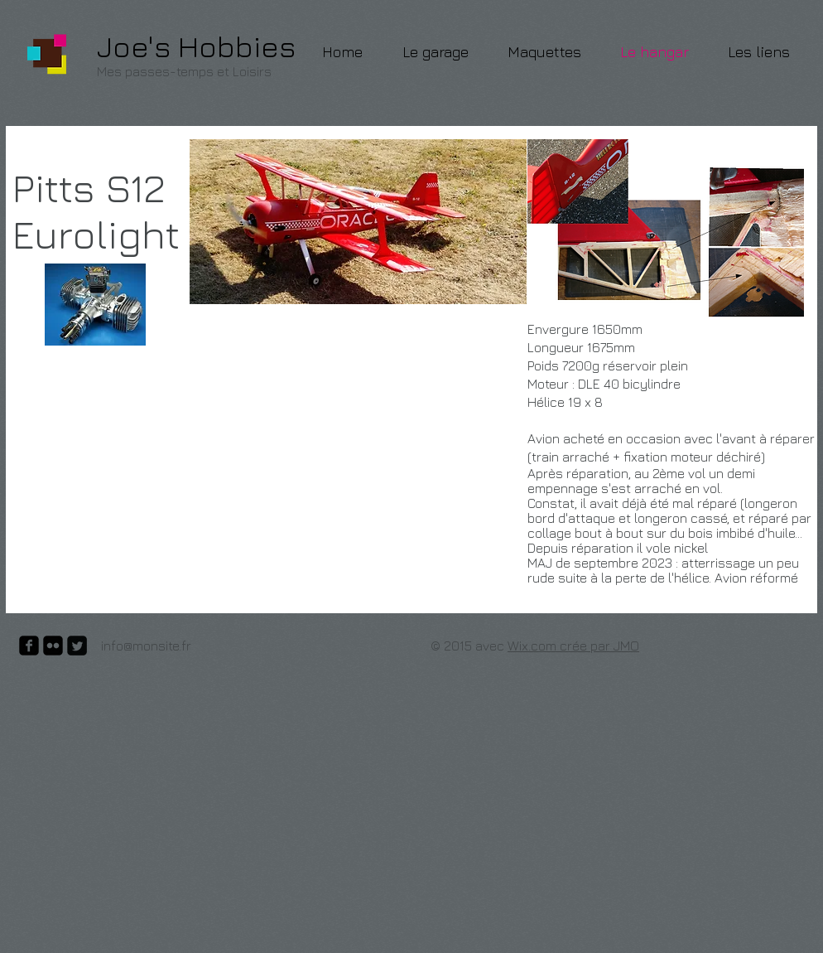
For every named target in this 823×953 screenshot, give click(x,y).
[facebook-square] (29, 645)
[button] (665, 228)
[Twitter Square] (77, 645)
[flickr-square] (53, 645)
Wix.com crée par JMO (573, 645)
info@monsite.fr (146, 645)
